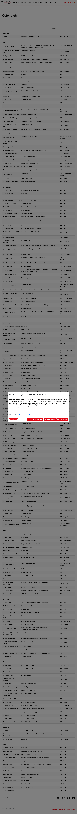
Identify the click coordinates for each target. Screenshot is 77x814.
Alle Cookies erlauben (62, 419)
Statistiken (23, 415)
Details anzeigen (13, 419)
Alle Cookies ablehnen (49, 419)
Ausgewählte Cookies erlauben (34, 419)
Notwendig (13, 415)
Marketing (33, 415)
